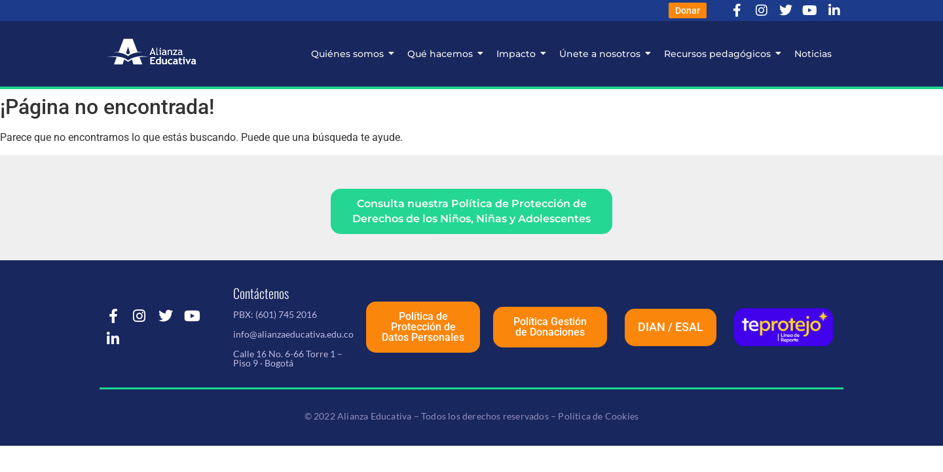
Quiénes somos (350, 54)
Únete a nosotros (603, 54)
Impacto (519, 54)
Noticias (813, 54)
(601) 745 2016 (286, 315)
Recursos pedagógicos (720, 54)
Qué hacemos (443, 54)
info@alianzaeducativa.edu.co (293, 335)
